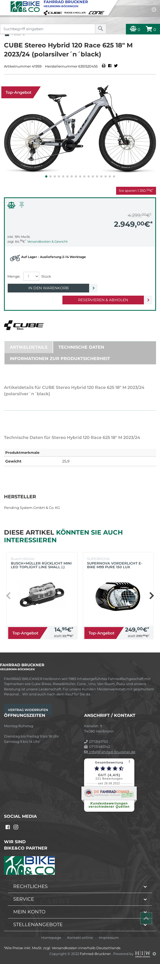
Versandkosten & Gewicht (47, 241)
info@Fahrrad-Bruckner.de (109, 752)
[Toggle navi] (4, 4)
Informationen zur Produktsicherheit (60, 358)
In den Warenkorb (48, 288)
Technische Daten (81, 347)
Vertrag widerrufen (28, 710)
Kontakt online (80, 937)
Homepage (51, 937)
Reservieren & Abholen (103, 299)
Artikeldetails (28, 347)
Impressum (109, 937)
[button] (46, 176)
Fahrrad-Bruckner (96, 954)
